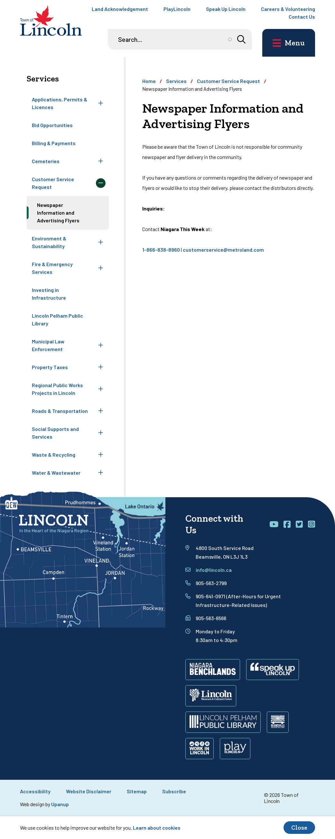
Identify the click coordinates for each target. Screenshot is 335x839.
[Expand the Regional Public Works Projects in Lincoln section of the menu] (101, 389)
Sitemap (137, 791)
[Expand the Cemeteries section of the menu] (101, 161)
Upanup (60, 804)
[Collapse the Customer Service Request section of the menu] (101, 183)
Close (299, 827)
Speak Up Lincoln (226, 9)
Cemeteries (46, 161)
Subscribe (174, 791)
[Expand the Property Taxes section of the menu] (101, 367)
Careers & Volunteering (288, 9)
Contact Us (302, 17)
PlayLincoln (177, 9)
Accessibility (35, 791)
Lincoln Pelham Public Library (57, 319)
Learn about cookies (157, 828)
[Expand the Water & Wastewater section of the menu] (101, 473)
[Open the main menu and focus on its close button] (288, 43)
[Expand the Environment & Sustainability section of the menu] (101, 242)
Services (176, 81)
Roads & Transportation (60, 411)
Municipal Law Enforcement (48, 345)
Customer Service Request (53, 183)
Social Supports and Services (55, 433)
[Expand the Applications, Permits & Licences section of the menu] (101, 103)
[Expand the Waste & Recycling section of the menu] (101, 455)
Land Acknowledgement (120, 9)
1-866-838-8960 (161, 250)
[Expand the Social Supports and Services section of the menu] (101, 433)
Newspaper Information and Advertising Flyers (58, 212)
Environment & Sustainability (49, 242)
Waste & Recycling (53, 455)
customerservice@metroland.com (223, 250)
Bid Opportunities (52, 125)
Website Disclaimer (88, 791)
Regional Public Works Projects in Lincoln (57, 389)
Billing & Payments (54, 143)
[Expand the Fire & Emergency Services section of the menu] (101, 268)
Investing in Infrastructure (49, 294)
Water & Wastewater (56, 473)
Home (149, 81)
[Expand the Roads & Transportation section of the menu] (101, 411)
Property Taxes (50, 367)
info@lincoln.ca (214, 570)
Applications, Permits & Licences (59, 103)
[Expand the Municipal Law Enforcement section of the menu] (101, 345)
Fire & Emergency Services (52, 268)
